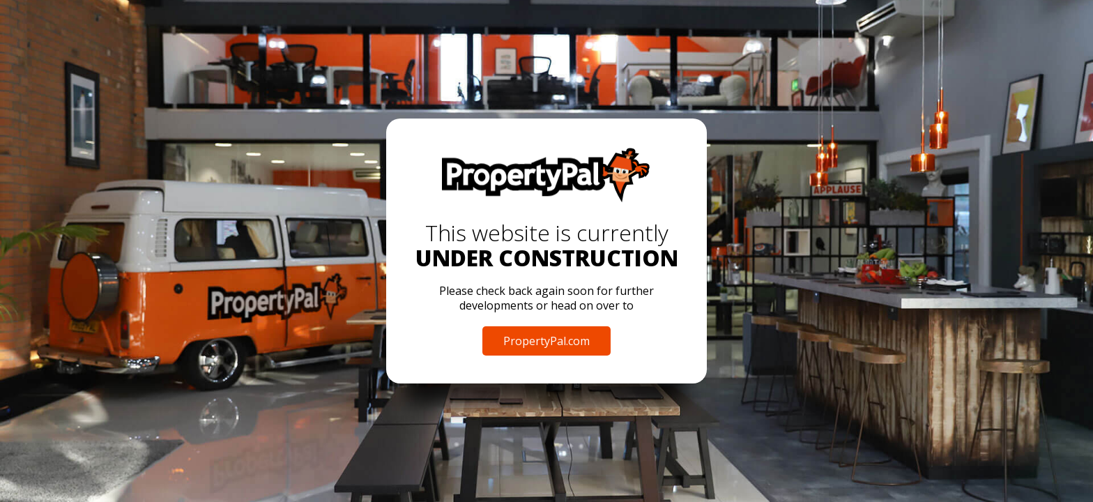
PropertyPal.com (546, 341)
